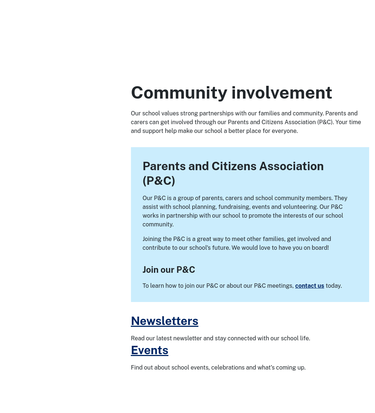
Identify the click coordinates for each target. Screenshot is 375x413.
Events (150, 350)
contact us (309, 285)
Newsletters (164, 321)
